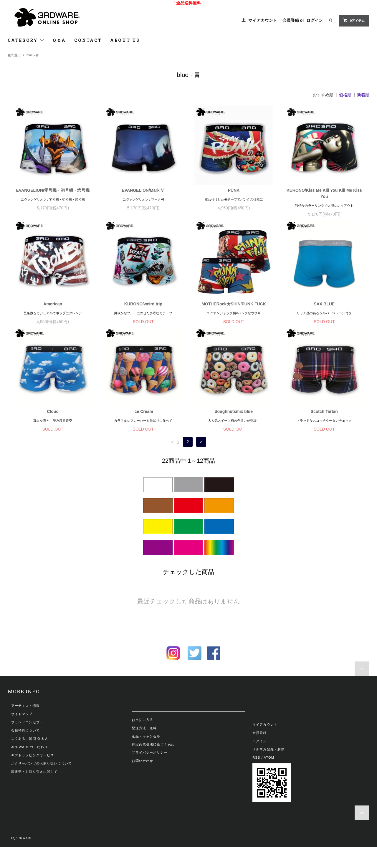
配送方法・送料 (144, 728)
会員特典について (25, 730)
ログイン (314, 20)
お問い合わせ (142, 760)
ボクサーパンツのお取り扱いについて (41, 763)
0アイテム (354, 20)
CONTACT (88, 40)
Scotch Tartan (324, 411)
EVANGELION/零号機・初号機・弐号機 (52, 190)
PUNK (234, 190)
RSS (256, 757)
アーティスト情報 (25, 705)
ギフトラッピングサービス (32, 755)
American (52, 304)
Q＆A (59, 40)
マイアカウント (262, 20)
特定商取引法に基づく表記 (153, 744)
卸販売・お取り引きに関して (34, 771)
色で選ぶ (14, 55)
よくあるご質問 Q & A (29, 738)
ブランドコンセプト (27, 722)
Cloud (53, 411)
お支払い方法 (142, 720)
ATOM (269, 757)
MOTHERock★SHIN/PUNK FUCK (233, 304)
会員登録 (290, 20)
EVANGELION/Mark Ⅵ (143, 190)
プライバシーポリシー (149, 752)
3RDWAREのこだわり (29, 747)
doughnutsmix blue (234, 411)
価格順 (345, 94)
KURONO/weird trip (143, 304)
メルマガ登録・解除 (268, 749)
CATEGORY (26, 40)
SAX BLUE (324, 304)
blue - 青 (33, 55)
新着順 (363, 94)
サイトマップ (22, 714)
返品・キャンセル (146, 736)
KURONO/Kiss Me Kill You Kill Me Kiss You (324, 193)
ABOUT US (125, 40)
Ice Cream (143, 411)
